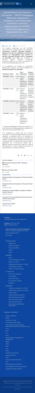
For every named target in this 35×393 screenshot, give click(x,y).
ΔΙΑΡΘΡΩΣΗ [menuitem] (9, 255)
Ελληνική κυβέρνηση (11, 315)
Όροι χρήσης (9, 235)
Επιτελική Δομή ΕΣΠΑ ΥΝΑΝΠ (13, 322)
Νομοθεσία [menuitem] (11, 283)
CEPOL (7, 344)
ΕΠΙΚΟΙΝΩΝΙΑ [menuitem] (9, 286)
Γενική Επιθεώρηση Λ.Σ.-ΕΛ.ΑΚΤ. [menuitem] (17, 259)
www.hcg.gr (6, 61)
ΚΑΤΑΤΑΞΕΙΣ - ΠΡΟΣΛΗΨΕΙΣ (20, 46)
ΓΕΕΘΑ (7, 350)
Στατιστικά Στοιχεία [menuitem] (14, 278)
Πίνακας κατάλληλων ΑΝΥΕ (9, 170)
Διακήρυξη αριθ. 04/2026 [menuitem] (8, 203)
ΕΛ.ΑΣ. (7, 335)
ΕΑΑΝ (7, 346)
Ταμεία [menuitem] (10, 252)
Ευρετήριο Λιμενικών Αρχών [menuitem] (16, 299)
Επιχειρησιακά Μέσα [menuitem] (14, 247)
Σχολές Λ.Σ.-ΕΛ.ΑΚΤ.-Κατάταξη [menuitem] (16, 268)
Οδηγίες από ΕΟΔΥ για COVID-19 (14, 364)
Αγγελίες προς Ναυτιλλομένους (14, 359)
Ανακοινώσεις (21, 35)
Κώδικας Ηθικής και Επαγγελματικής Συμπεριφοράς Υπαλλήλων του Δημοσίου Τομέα (18, 325)
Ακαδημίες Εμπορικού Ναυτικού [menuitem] (17, 295)
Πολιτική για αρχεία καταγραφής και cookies (17, 230)
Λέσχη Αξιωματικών (11, 355)
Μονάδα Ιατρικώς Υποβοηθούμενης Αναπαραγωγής (14, 338)
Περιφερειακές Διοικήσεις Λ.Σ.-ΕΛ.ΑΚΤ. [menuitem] (19, 264)
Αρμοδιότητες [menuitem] (12, 243)
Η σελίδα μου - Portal (11, 320)
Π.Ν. (7, 348)
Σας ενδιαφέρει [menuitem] (12, 276)
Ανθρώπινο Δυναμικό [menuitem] (14, 245)
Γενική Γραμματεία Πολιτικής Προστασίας (16, 366)
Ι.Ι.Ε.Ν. (7, 328)
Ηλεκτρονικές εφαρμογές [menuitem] (15, 274)
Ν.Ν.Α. (7, 357)
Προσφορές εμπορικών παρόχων (14, 368)
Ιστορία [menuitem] (10, 250)
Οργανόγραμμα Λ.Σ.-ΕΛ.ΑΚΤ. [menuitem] (15, 266)
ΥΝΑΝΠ (7, 318)
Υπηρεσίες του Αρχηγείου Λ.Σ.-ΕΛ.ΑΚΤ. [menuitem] (18, 288)
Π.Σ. (7, 333)
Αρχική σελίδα (14, 35)
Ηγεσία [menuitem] (10, 257)
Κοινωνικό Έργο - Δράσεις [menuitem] (15, 280)
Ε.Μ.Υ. (7, 362)
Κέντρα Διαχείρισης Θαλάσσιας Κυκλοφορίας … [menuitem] (16, 304)
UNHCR (7, 341)
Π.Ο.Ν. (7, 331)
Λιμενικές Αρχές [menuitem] (13, 292)
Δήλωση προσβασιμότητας (12, 233)
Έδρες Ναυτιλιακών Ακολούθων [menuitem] (17, 297)
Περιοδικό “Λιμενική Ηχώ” (12, 353)
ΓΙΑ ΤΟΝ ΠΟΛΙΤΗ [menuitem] (10, 271)
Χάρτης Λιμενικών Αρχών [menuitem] (15, 301)
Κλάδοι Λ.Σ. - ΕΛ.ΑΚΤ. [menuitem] (14, 262)
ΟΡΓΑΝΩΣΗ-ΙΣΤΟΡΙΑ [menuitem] (11, 241)
